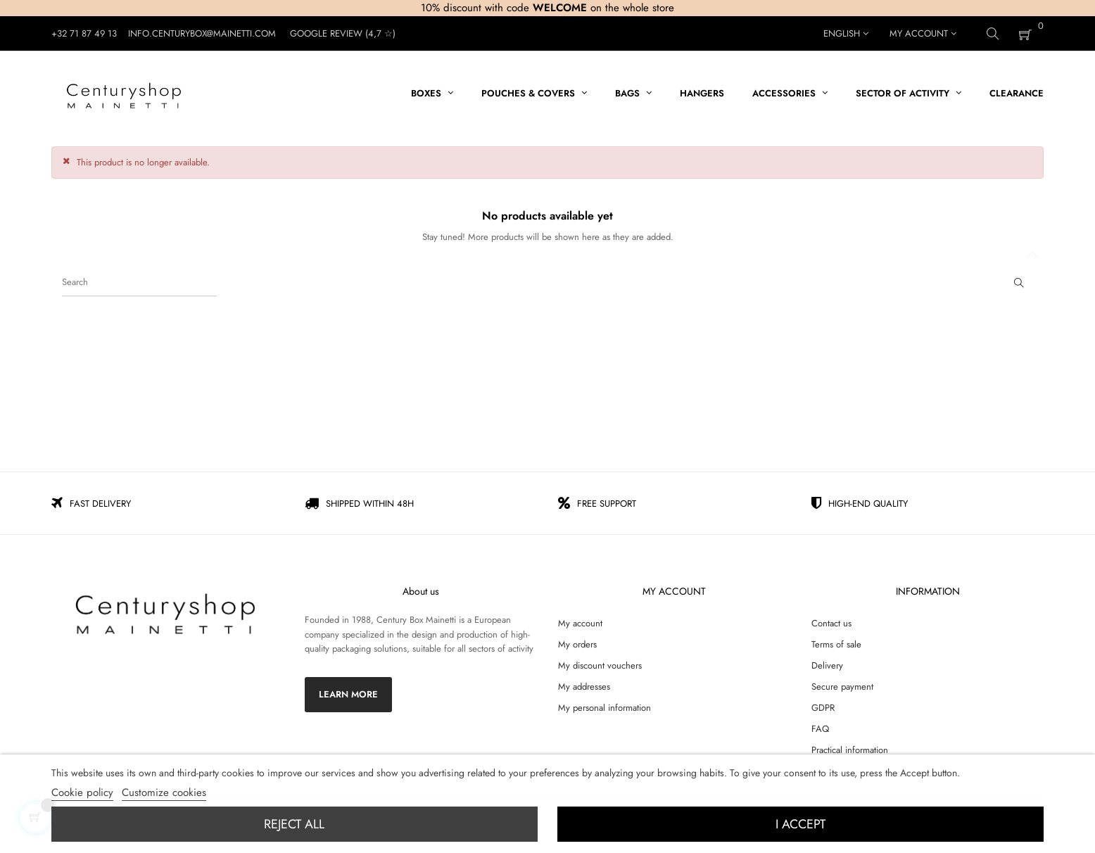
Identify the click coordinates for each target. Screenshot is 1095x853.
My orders (577, 644)
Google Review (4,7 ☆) (342, 33)
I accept (800, 824)
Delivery (827, 665)
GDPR (823, 707)
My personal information (604, 707)
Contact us (831, 623)
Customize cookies (164, 792)
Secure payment (842, 686)
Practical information (849, 750)
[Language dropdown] (845, 33)
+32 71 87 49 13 (84, 33)
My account (580, 623)
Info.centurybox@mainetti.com (202, 33)
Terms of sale (836, 644)
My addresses (584, 686)
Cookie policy (82, 792)
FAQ (820, 728)
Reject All (294, 824)
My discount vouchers (600, 665)
